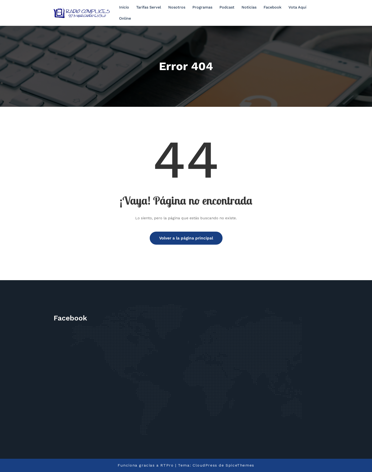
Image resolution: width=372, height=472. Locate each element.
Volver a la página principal (186, 238)
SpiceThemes (240, 465)
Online (125, 18)
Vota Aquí (297, 7)
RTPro (166, 465)
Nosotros (176, 7)
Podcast (226, 7)
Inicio (124, 7)
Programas (202, 7)
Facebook (272, 7)
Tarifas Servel (148, 7)
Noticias (249, 7)
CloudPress (205, 465)
